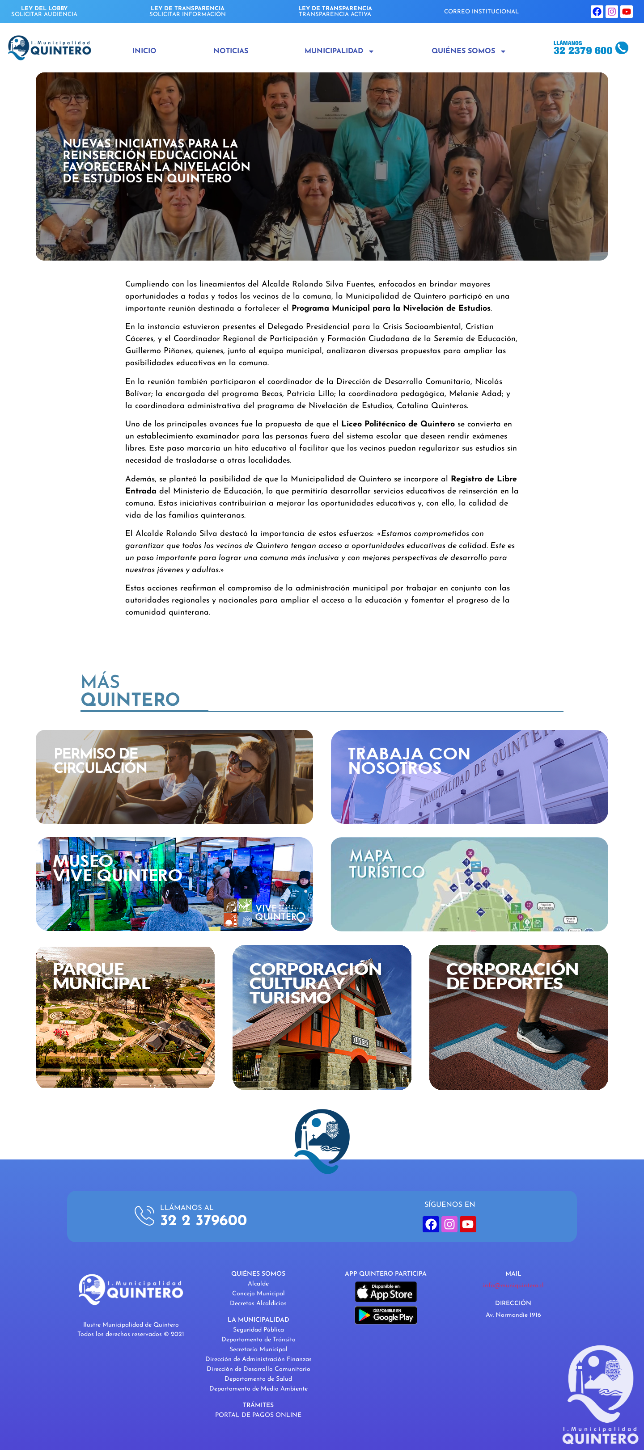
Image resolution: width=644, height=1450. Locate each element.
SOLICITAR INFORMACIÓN (187, 11)
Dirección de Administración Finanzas (258, 1359)
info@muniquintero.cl (513, 1285)
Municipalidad (340, 51)
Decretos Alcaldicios (258, 1303)
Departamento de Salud (258, 1379)
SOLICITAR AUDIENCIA (44, 11)
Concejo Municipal (258, 1293)
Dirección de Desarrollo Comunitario (258, 1369)
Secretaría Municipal (258, 1349)
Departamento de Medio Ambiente (258, 1389)
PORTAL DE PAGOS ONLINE (258, 1415)
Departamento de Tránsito (258, 1339)
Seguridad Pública (258, 1330)
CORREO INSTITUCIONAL (481, 12)
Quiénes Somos (469, 51)
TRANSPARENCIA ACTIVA (335, 11)
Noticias (230, 51)
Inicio (144, 51)
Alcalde (258, 1284)
